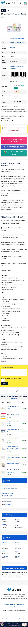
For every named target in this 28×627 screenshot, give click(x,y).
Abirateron (12, 47)
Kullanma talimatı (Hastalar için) (17, 38)
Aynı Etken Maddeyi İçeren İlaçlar (9, 488)
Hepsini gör (14, 398)
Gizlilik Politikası (20, 604)
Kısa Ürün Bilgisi (6, 504)
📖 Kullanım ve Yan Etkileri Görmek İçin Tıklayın (14, 140)
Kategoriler (12, 604)
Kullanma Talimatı (6, 501)
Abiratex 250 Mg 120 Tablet (13, 414)
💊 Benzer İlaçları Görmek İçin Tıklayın (14, 153)
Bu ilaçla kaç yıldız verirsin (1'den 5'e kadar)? (11, 378)
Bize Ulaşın (14, 607)
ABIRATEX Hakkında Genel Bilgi (9, 485)
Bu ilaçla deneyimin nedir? (7, 367)
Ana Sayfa (6, 604)
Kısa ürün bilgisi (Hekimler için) (17, 42)
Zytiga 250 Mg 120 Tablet (13, 463)
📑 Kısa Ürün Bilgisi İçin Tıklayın (14, 146)
